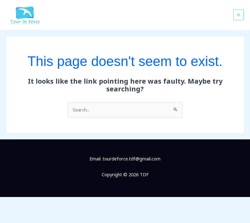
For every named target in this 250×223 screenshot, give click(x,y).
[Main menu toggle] (238, 15)
